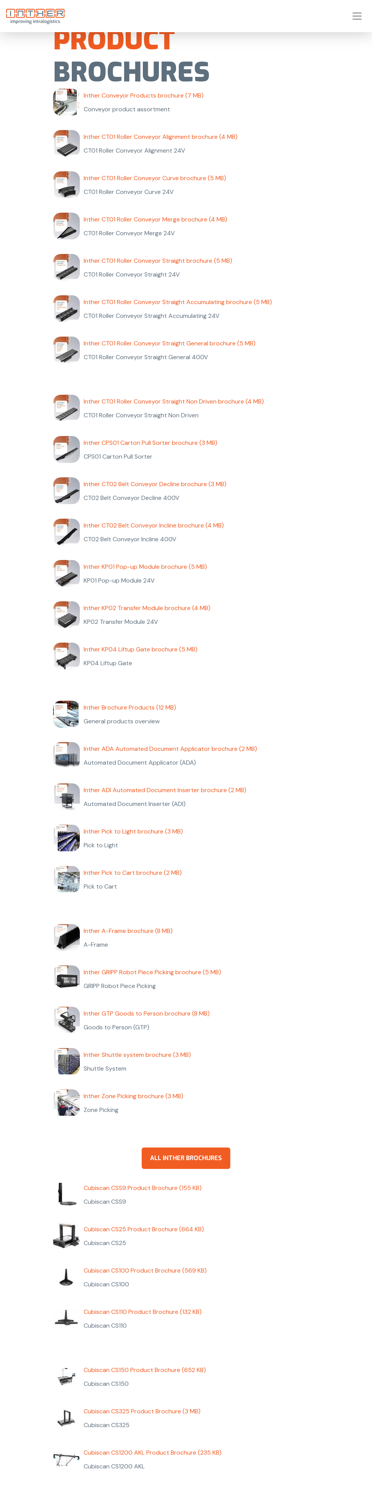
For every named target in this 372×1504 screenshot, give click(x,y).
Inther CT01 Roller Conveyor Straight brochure (158, 261)
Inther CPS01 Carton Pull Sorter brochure (150, 443)
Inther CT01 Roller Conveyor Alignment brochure (161, 137)
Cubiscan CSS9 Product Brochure (143, 1188)
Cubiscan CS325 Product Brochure (142, 1411)
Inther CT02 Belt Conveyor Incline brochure (154, 525)
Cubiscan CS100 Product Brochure (145, 1270)
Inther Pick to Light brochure (133, 831)
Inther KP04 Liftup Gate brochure (140, 649)
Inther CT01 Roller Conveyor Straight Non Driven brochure (174, 401)
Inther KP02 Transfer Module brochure (147, 608)
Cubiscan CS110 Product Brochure (143, 1312)
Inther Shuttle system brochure (137, 1055)
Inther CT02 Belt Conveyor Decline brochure (155, 484)
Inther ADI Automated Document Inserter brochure (165, 790)
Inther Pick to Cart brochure (133, 873)
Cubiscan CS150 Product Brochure (145, 1370)
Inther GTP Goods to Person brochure (147, 1013)
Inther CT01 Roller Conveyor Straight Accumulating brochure (178, 302)
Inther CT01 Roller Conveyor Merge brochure (155, 219)
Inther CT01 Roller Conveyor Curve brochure (155, 178)
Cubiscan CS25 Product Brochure (144, 1229)
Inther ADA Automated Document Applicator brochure (170, 749)
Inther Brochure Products (130, 707)
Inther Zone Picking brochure (133, 1096)
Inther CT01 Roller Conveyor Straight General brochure (170, 343)
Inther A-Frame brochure (128, 931)
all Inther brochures (186, 1158)
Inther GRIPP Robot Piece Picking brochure (152, 972)
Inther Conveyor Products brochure (144, 95)
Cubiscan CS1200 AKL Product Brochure (153, 1453)
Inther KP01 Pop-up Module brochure (145, 567)
